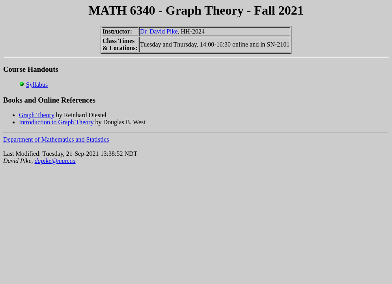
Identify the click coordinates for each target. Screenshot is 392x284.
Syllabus (37, 84)
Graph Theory (36, 115)
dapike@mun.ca (55, 160)
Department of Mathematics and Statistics (56, 139)
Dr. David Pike (159, 31)
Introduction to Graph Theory (56, 122)
